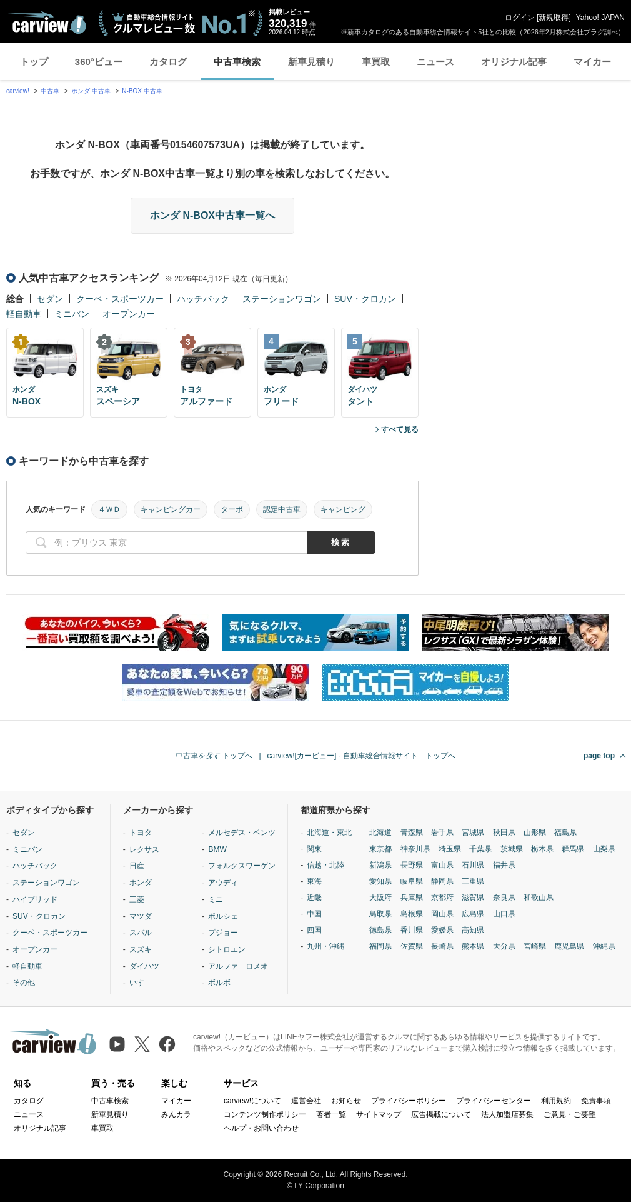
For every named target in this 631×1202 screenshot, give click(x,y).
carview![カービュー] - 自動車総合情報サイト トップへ (361, 755)
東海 (314, 881)
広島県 (473, 913)
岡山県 (442, 913)
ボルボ (219, 982)
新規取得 (554, 17)
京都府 (442, 897)
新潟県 (380, 865)
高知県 (473, 930)
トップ (34, 61)
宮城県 (473, 832)
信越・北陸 (325, 865)
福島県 (565, 832)
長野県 (411, 865)
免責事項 (596, 1100)
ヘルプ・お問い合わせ (261, 1128)
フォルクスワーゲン (242, 865)
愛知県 (380, 881)
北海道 (380, 832)
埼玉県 (450, 848)
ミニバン (71, 314)
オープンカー (128, 314)
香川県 (411, 930)
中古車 (50, 91)
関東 (314, 848)
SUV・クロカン (365, 299)
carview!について (252, 1100)
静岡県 (442, 881)
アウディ (223, 882)
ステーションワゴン (281, 299)
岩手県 (442, 832)
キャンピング (342, 509)
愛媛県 (442, 930)
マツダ (140, 916)
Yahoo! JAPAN (600, 17)
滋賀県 (473, 897)
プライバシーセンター (493, 1100)
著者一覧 (331, 1114)
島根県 (411, 913)
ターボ (232, 509)
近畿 (314, 897)
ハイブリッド (34, 899)
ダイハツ (144, 966)
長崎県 (442, 946)
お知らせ (346, 1100)
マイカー (592, 61)
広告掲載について (441, 1114)
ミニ (215, 899)
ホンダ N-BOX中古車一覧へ (212, 215)
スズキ (140, 949)
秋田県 (504, 832)
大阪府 (380, 897)
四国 (314, 930)
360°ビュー (98, 61)
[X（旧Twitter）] (142, 1044)
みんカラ (176, 1114)
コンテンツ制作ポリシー (265, 1114)
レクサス (144, 849)
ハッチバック (203, 299)
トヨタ (140, 832)
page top (599, 755)
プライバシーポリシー (408, 1100)
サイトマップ (378, 1114)
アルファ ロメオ (238, 966)
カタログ (168, 61)
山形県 (535, 832)
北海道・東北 (329, 832)
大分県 (504, 946)
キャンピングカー (171, 509)
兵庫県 (411, 897)
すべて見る (400, 429)
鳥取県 (380, 913)
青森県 (411, 832)
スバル (140, 932)
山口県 (504, 913)
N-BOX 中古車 (142, 91)
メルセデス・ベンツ (242, 832)
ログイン (520, 17)
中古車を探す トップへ (214, 755)
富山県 (442, 865)
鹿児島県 (569, 946)
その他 (23, 982)
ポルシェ (223, 916)
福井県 (504, 865)
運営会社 (306, 1100)
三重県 (473, 881)
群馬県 (573, 848)
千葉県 (480, 848)
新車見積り (311, 61)
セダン (50, 299)
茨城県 (511, 848)
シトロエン (227, 949)
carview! (17, 91)
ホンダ (140, 882)
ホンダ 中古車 (91, 91)
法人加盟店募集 (507, 1114)
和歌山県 (539, 897)
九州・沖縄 (325, 946)
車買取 (376, 61)
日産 (136, 865)
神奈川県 (415, 848)
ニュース (435, 61)
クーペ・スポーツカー (120, 299)
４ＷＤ (109, 509)
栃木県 (542, 848)
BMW (217, 849)
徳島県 (380, 930)
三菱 (136, 899)
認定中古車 (282, 509)
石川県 (473, 865)
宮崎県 (535, 946)
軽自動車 (23, 314)
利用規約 (556, 1100)
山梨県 (604, 848)
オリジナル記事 (514, 61)
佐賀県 (411, 946)
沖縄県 (604, 946)
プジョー (223, 932)
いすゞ (140, 982)
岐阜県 (411, 881)
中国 (314, 913)
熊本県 (473, 946)
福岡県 (380, 946)
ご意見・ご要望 (570, 1114)
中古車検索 (237, 61)
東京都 (380, 848)
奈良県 (504, 897)
